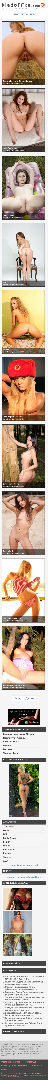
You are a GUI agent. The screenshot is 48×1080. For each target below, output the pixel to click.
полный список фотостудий (24, 865)
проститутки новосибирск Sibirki (24, 877)
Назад (17, 698)
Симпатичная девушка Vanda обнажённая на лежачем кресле (21, 988)
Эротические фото (10, 1062)
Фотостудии (31, 1062)
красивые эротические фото (23, 5)
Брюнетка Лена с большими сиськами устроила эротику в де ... (24, 993)
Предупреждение (13, 1076)
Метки (4, 1065)
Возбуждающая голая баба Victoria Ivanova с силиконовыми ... (23, 1014)
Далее (29, 698)
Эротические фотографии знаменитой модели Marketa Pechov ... (24, 998)
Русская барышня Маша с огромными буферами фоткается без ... (24, 1003)
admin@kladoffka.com (39, 1075)
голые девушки (37, 1073)
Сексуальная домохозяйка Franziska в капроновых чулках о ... (24, 1009)
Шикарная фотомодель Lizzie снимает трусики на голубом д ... (24, 978)
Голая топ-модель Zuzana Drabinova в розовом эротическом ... (24, 983)
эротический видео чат (8, 1075)
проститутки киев (24, 14)
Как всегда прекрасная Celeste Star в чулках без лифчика (23, 1024)
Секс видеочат (19, 1065)
